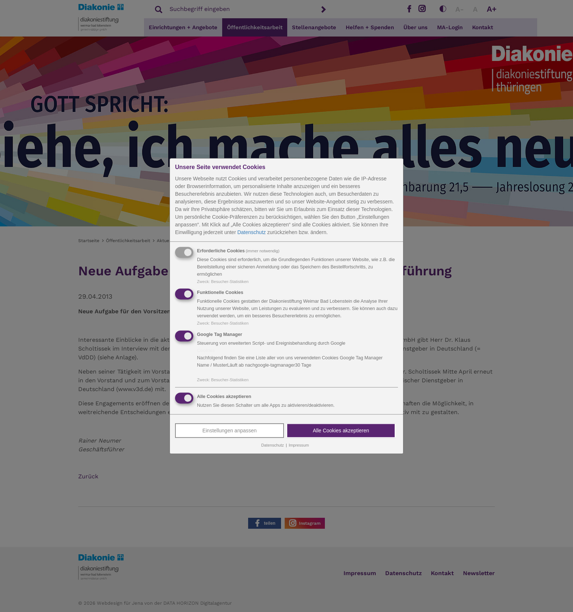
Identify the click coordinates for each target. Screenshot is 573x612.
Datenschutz (251, 232)
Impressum (299, 445)
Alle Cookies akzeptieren (341, 430)
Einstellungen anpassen (229, 430)
